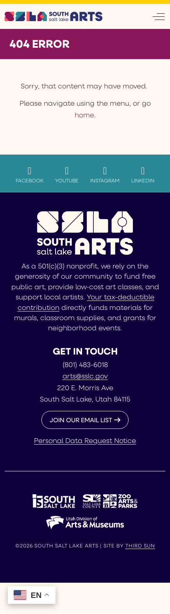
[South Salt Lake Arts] (53, 16)
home (84, 114)
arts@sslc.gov (85, 375)
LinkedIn (142, 174)
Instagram (105, 174)
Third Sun (140, 545)
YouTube (67, 174)
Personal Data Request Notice (85, 440)
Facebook (29, 174)
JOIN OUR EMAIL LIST (81, 420)
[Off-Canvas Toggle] (159, 16)
